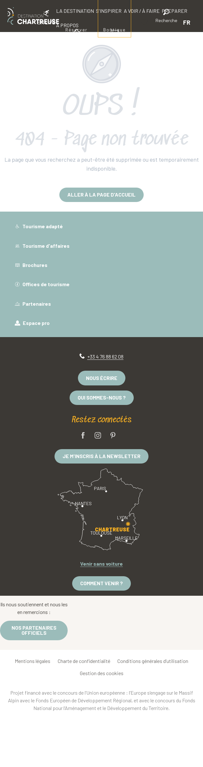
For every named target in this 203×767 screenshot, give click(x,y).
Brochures (31, 265)
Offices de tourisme (42, 284)
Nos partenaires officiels (34, 630)
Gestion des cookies (101, 673)
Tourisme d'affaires (42, 246)
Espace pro (32, 323)
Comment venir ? (101, 583)
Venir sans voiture (101, 564)
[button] (166, 16)
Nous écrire (101, 378)
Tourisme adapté (39, 226)
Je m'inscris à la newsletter (101, 456)
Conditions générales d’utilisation (152, 661)
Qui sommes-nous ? (102, 397)
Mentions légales (32, 661)
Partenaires (33, 304)
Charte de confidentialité (84, 661)
